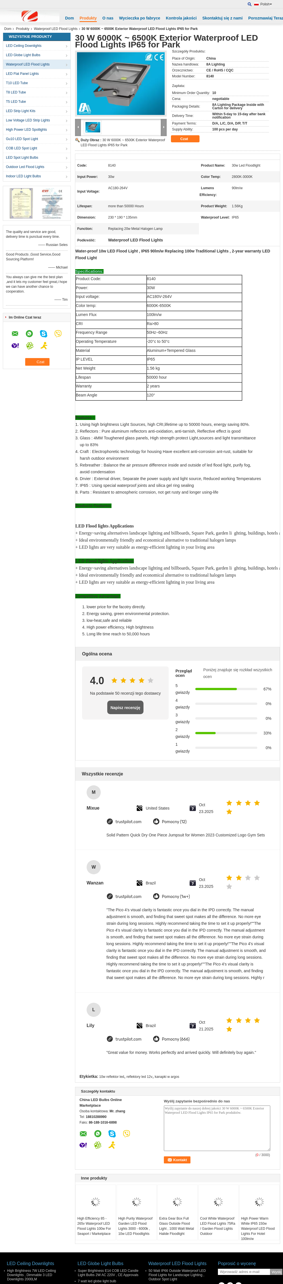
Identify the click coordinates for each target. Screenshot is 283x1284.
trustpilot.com (128, 821)
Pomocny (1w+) (176, 896)
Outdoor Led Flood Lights (25, 167)
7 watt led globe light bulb (97, 1281)
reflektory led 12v (139, 1077)
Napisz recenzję (125, 707)
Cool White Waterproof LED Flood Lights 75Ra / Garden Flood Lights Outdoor (217, 1226)
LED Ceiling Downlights (23, 46)
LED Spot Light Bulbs (22, 158)
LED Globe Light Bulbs (23, 55)
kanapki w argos (167, 1077)
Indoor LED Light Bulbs (23, 176)
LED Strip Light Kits (20, 111)
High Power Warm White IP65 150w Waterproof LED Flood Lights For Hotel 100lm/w (258, 1229)
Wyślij (277, 1272)
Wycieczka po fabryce (139, 18)
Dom (69, 18)
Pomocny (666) (176, 1039)
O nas (107, 18)
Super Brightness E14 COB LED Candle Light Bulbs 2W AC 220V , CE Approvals (108, 1273)
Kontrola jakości (181, 18)
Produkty (88, 18)
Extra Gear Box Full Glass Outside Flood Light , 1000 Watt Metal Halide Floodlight (176, 1226)
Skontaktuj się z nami (222, 18)
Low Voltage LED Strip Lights (28, 120)
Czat (188, 139)
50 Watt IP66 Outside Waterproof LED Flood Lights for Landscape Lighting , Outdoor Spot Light (177, 1275)
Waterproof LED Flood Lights (56, 29)
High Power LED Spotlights (26, 130)
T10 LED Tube (17, 83)
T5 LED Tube (16, 102)
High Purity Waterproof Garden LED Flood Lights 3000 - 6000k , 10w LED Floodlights (135, 1226)
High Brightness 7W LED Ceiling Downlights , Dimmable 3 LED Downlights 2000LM (31, 1275)
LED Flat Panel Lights (22, 74)
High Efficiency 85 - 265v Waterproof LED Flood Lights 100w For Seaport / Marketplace (94, 1226)
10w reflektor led (111, 1077)
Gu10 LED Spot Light (22, 139)
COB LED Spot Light (21, 148)
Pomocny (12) (174, 821)
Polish (266, 4)
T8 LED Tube (16, 92)
